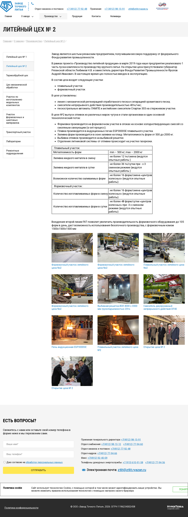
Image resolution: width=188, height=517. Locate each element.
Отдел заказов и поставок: (95, 448)
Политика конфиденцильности (21, 507)
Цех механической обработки (16, 86)
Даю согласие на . (33, 462)
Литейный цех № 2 (16, 66)
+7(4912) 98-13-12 (111, 444)
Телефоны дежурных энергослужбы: (101, 462)
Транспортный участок (18, 132)
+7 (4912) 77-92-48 (77, 9)
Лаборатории (13, 141)
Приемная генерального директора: (101, 439)
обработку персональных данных (44, 462)
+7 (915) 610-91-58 (133, 462)
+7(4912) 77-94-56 (155, 462)
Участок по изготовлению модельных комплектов (14, 101)
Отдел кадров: (89, 453)
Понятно (166, 489)
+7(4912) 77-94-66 (107, 453)
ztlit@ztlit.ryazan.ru (138, 9)
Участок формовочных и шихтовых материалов (15, 118)
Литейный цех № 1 (16, 56)
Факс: (84, 457)
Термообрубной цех (17, 75)
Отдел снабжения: (91, 444)
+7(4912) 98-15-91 (131, 439)
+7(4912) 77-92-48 (120, 448)
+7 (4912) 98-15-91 (115, 9)
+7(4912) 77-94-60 (133, 444)
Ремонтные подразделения (14, 152)
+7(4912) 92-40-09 (97, 457)
